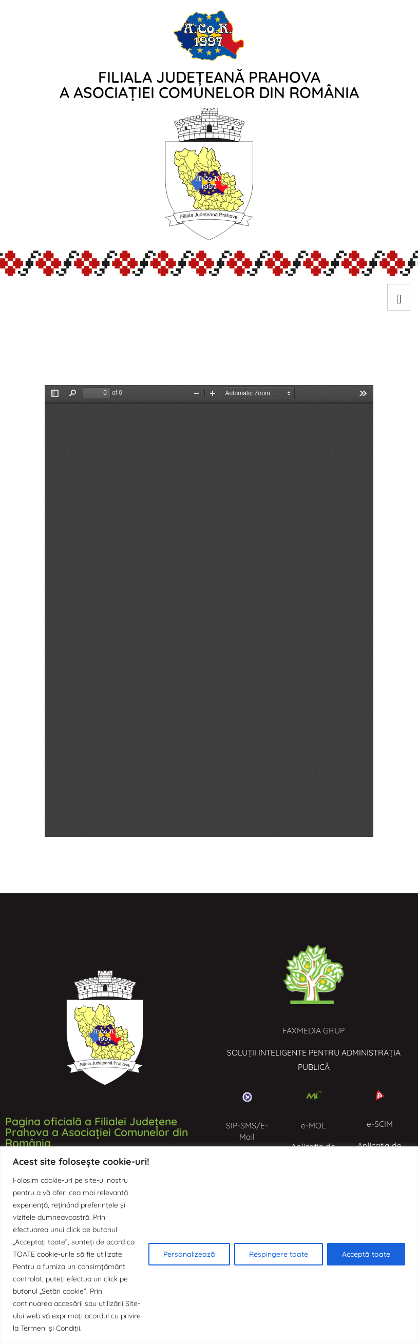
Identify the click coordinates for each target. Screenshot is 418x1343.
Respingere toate (278, 1254)
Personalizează (189, 1254)
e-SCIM (380, 1124)
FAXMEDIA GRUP (313, 1030)
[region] (209, 1244)
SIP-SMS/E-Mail (247, 1131)
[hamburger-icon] (398, 297)
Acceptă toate (366, 1254)
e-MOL (313, 1125)
